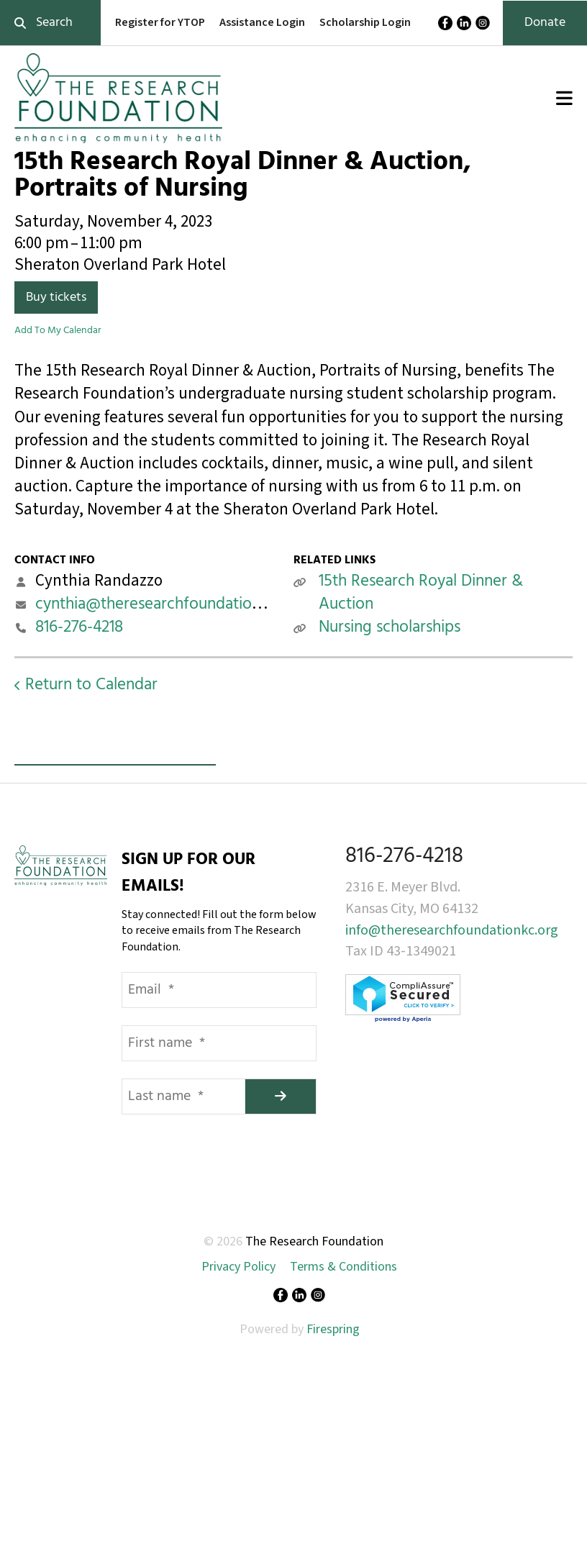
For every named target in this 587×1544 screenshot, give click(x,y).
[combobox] (50, 22)
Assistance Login (262, 22)
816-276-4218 (79, 627)
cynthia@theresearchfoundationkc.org (169, 604)
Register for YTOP (160, 22)
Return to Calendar (91, 685)
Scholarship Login (365, 22)
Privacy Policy (238, 1267)
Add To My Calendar (57, 330)
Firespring (333, 1329)
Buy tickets (56, 297)
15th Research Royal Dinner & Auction (421, 593)
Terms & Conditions (343, 1267)
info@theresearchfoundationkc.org (451, 930)
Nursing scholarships (389, 627)
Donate (544, 22)
